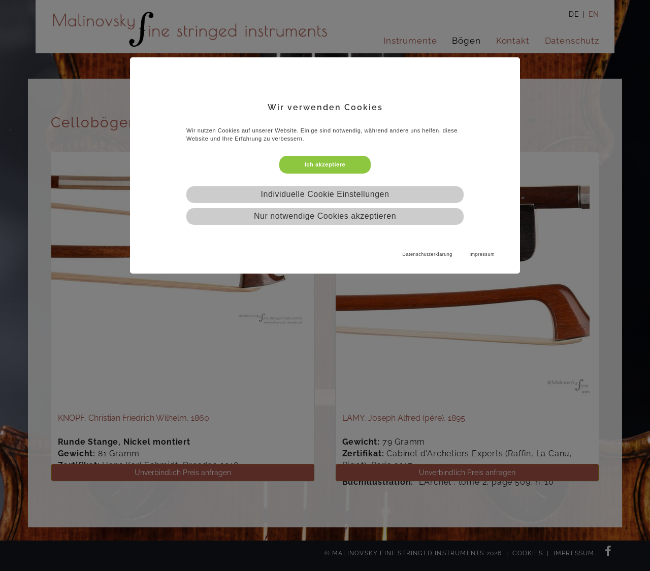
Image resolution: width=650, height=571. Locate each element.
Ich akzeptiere (325, 164)
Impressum (482, 254)
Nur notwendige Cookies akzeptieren (325, 216)
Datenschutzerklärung (427, 254)
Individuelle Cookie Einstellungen (325, 194)
